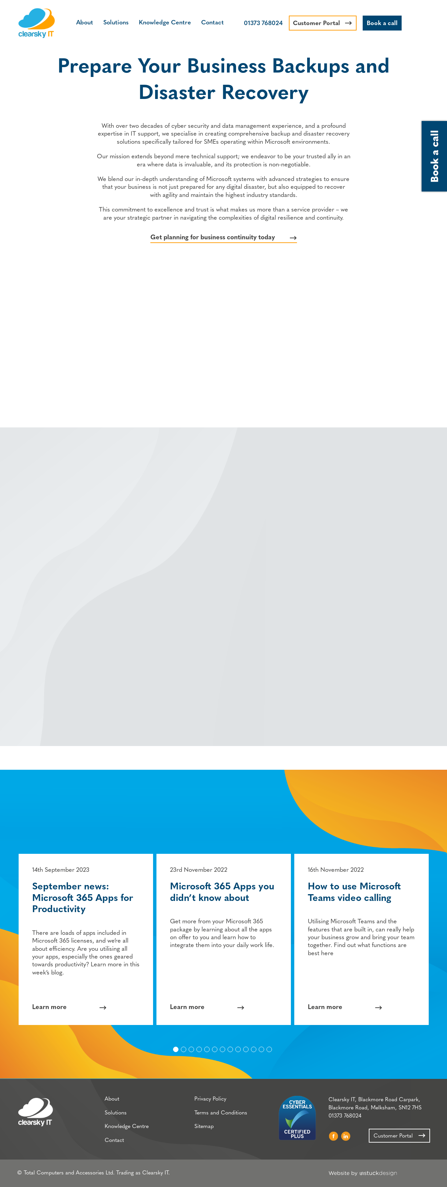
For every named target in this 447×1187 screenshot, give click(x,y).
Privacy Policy (210, 1099)
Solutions (116, 23)
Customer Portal (316, 23)
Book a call (382, 23)
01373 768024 (263, 23)
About (84, 23)
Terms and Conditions (220, 1113)
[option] (86, 939)
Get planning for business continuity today (212, 238)
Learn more (49, 1007)
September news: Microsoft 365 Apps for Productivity (82, 898)
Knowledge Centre (165, 23)
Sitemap (204, 1126)
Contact (212, 23)
